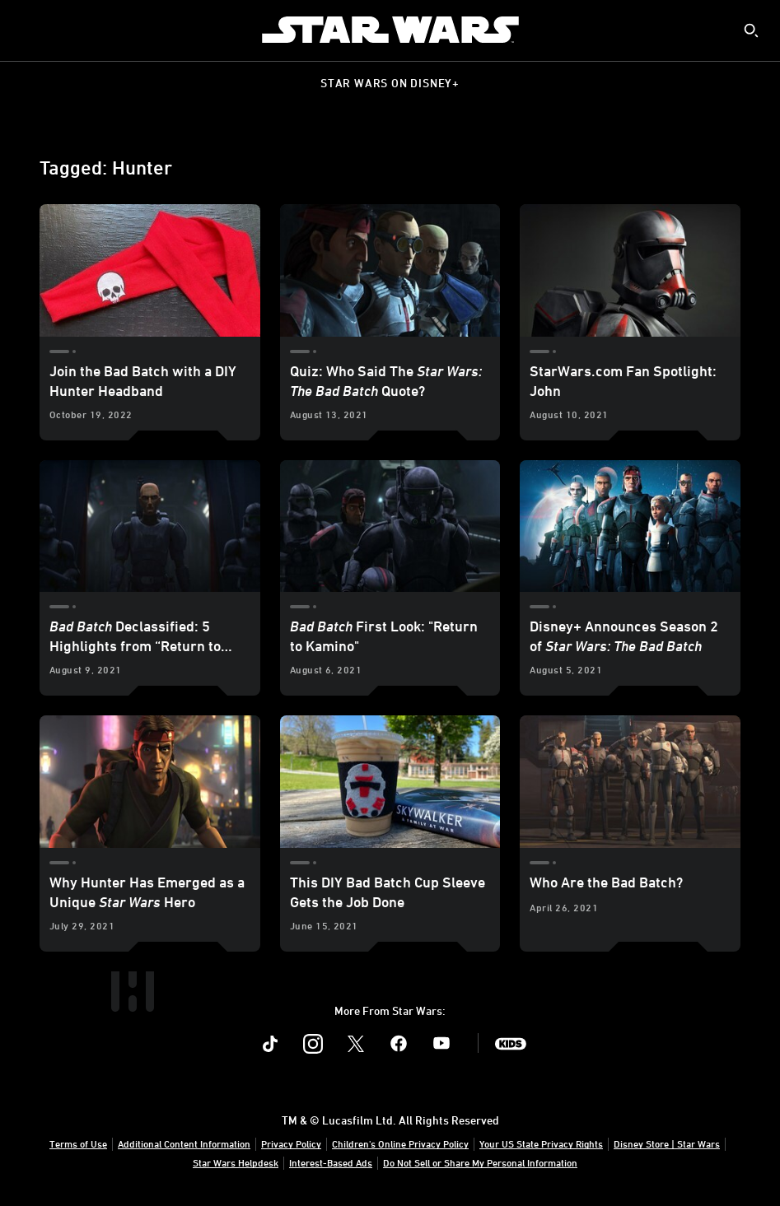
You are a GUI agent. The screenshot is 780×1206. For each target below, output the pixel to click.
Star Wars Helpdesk (235, 1162)
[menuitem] (26, 29)
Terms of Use (78, 1143)
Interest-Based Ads (330, 1162)
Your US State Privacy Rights (541, 1143)
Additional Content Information (184, 1143)
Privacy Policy (291, 1143)
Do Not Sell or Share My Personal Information (480, 1162)
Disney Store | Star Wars (667, 1143)
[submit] (751, 30)
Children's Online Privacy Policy (400, 1143)
